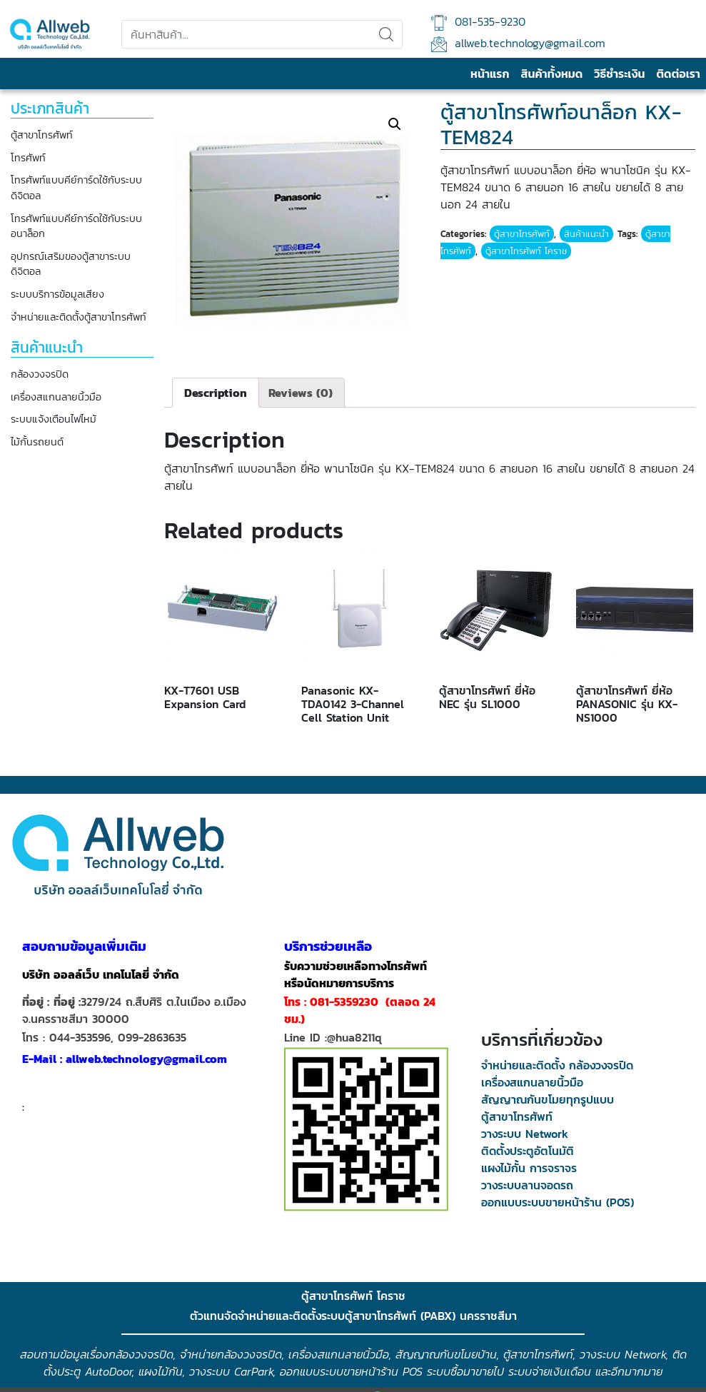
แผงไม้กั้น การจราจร (529, 1167)
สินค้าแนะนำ (586, 234)
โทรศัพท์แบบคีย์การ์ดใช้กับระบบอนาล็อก (76, 226)
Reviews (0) (300, 392)
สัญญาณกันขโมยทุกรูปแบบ (547, 1099)
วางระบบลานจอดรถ (527, 1185)
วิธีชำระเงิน (619, 73)
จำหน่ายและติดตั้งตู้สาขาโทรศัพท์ (78, 317)
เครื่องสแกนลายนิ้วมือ (56, 397)
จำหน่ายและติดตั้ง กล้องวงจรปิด (557, 1065)
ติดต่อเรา (678, 73)
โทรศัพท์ (28, 158)
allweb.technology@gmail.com (518, 43)
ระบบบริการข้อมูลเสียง (57, 294)
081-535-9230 (478, 22)
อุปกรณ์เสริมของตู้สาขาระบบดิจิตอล (71, 264)
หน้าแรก (489, 73)
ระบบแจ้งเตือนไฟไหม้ (53, 419)
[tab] (215, 393)
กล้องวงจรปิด (40, 374)
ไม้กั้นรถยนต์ (37, 442)
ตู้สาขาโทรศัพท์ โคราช (526, 251)
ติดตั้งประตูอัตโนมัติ (527, 1150)
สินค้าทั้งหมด (551, 73)
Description (215, 392)
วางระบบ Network (524, 1133)
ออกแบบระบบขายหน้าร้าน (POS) (557, 1202)
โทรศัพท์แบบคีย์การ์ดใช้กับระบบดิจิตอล (76, 188)
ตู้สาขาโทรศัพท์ (42, 135)
